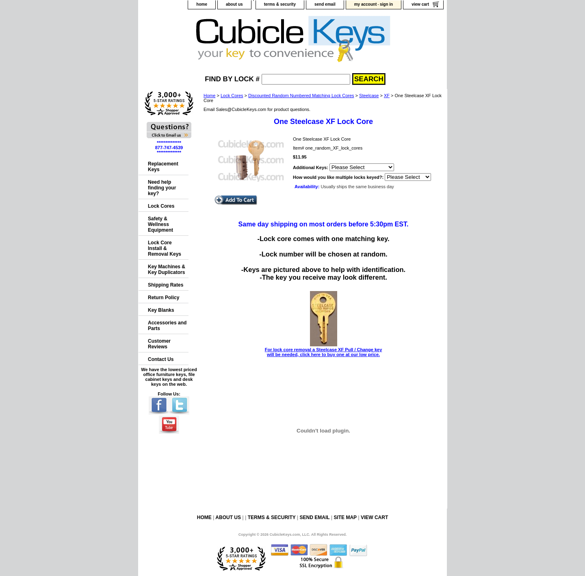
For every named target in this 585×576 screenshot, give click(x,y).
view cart (420, 4)
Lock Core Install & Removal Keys (164, 248)
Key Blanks (161, 310)
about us (234, 4)
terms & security (280, 4)
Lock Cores (232, 95)
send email (325, 4)
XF (387, 95)
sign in (386, 4)
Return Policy (163, 297)
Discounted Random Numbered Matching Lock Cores (301, 95)
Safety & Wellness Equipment (160, 224)
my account (365, 4)
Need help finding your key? (162, 187)
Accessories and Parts (167, 325)
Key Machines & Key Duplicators (166, 269)
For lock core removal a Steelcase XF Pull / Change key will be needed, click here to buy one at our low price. (323, 349)
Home (209, 95)
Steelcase (369, 95)
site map (345, 517)
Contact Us (160, 359)
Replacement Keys (163, 166)
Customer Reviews (159, 344)
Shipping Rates (165, 285)
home (201, 4)
